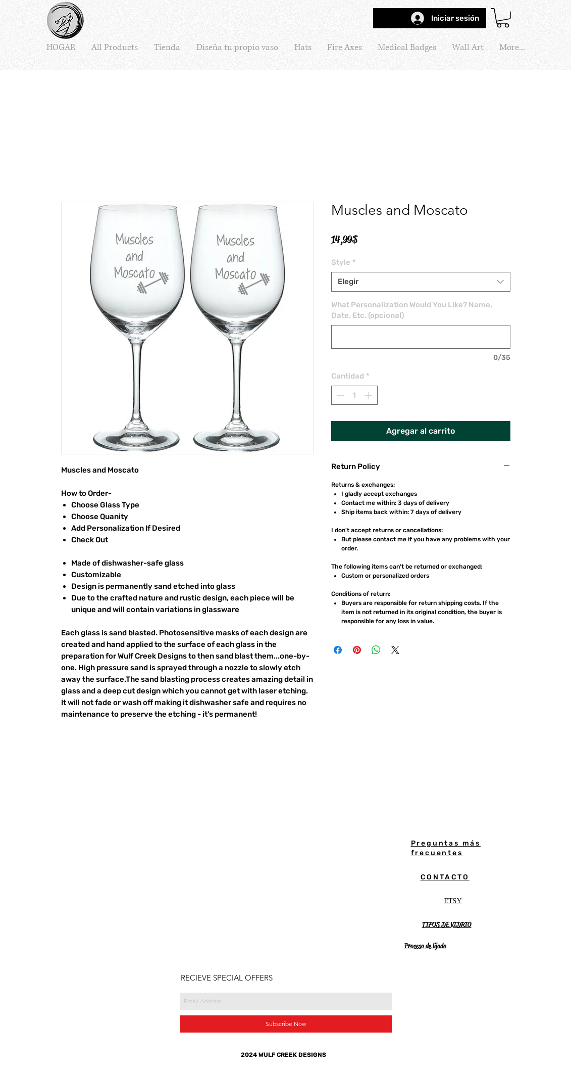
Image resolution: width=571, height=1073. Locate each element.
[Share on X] (395, 650)
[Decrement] (339, 395)
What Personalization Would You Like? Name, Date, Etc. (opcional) (411, 310)
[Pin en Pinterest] (357, 650)
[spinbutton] (354, 395)
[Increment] (369, 395)
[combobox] (420, 282)
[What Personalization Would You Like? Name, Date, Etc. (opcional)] (421, 337)
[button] (502, 18)
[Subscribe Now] (286, 1024)
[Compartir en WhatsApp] (376, 650)
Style (343, 262)
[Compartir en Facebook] (338, 650)
